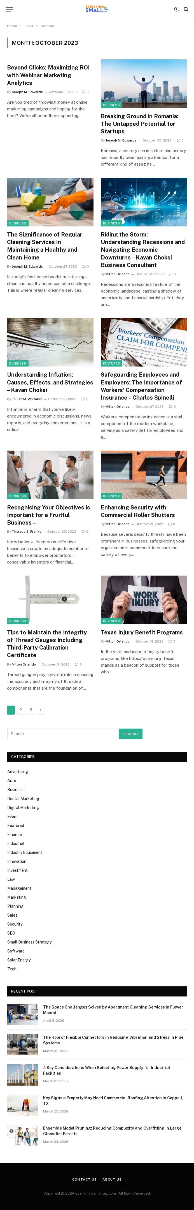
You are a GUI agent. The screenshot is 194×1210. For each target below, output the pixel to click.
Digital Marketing (23, 807)
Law (11, 879)
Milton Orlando (118, 274)
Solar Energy (19, 960)
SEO (11, 933)
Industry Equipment (24, 852)
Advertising (17, 771)
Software (16, 951)
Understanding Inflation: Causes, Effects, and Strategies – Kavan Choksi (50, 382)
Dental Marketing (23, 798)
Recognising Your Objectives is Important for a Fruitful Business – (48, 515)
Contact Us (84, 1179)
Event (12, 816)
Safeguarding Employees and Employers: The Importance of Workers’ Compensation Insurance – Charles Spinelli (141, 386)
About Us (112, 1179)
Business (111, 105)
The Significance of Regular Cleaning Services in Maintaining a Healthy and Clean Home (44, 246)
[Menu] (9, 9)
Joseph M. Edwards (27, 92)
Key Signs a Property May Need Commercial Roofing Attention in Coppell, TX (113, 1101)
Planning (15, 906)
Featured (111, 363)
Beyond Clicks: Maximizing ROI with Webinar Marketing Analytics (48, 75)
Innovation (16, 861)
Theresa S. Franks (26, 532)
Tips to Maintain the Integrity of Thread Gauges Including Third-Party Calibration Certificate (47, 644)
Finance (14, 834)
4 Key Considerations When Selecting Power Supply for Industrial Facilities (106, 1070)
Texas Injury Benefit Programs (142, 632)
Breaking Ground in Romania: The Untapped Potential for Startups (139, 124)
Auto (11, 780)
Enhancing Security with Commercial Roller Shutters (138, 511)
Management (19, 888)
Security (14, 924)
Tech (12, 969)
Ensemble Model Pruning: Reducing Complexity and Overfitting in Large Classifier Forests (112, 1131)
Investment (17, 870)
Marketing (16, 897)
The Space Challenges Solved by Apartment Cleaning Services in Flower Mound (113, 1010)
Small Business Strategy (29, 942)
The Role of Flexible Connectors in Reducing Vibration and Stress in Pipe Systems (113, 1040)
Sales (12, 915)
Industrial (15, 843)
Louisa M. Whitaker (27, 399)
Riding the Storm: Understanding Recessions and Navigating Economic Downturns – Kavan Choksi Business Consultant (143, 249)
